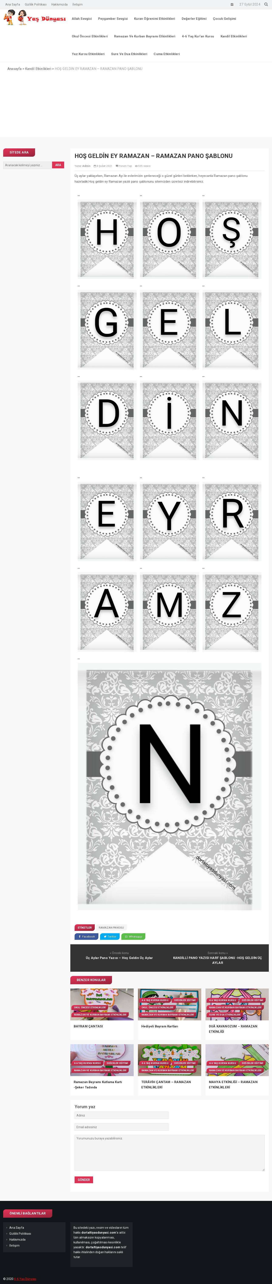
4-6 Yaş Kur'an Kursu (155, 1000)
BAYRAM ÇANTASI (88, 1026)
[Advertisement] (136, 107)
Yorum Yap (125, 166)
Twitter (109, 936)
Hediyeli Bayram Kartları (159, 1026)
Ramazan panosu (111, 927)
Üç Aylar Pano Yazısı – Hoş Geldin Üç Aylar (119, 958)
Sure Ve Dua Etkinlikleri (225, 1014)
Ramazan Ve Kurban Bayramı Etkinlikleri (100, 1014)
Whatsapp (133, 936)
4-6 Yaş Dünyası (25, 1279)
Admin (86, 166)
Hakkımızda (59, 4)
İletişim (77, 4)
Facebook (86, 936)
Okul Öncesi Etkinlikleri (90, 1007)
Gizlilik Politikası (36, 4)
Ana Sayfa (12, 4)
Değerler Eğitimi (185, 1000)
